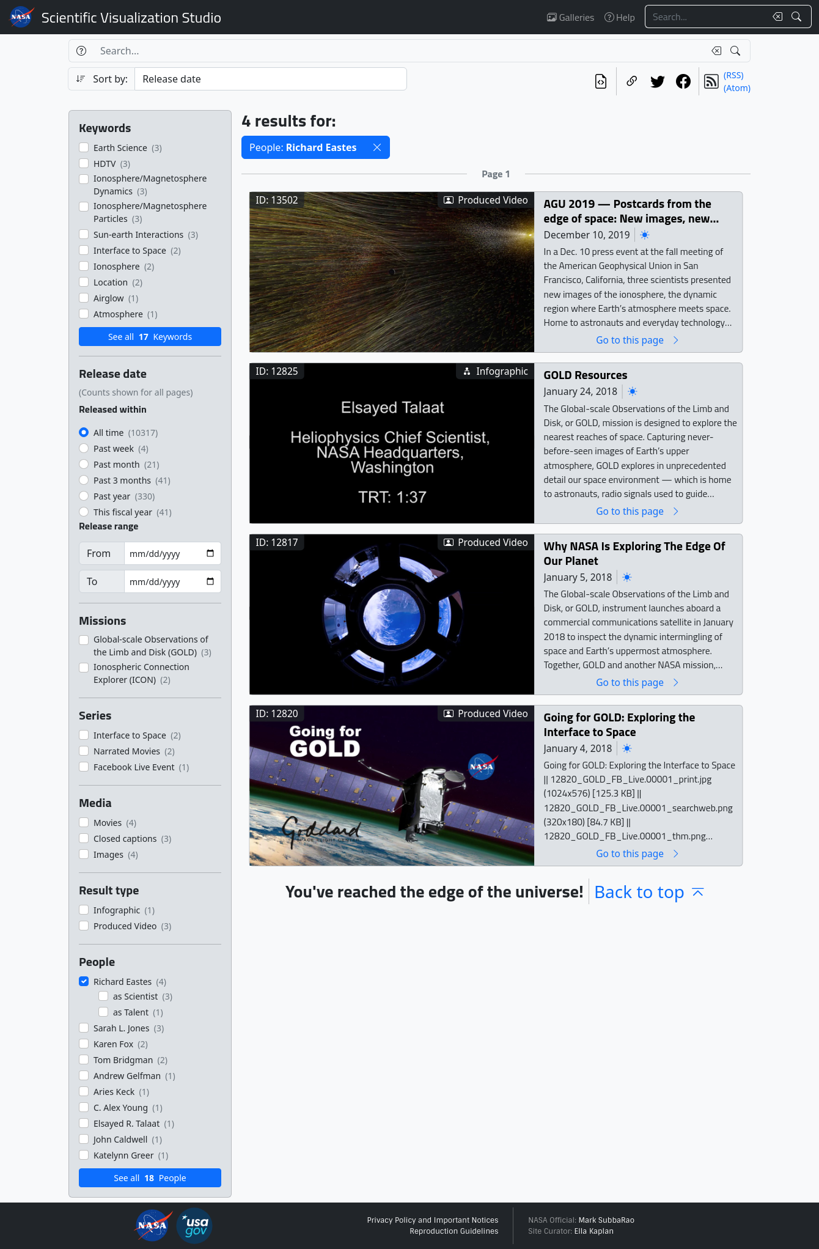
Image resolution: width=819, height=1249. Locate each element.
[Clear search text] (775, 16)
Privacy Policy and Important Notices (432, 1220)
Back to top (650, 891)
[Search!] (798, 16)
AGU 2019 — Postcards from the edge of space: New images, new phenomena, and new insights (627, 210)
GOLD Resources (586, 374)
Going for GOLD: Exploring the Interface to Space (620, 724)
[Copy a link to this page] (632, 81)
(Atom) (737, 88)
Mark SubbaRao (606, 1220)
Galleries (570, 17)
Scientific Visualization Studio (131, 17)
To (92, 581)
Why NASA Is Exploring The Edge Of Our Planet (634, 553)
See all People (150, 1178)
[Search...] (705, 16)
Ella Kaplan (594, 1231)
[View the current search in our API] (600, 81)
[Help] (81, 50)
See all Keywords (150, 336)
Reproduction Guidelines (453, 1231)
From (99, 553)
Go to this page (638, 339)
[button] (377, 147)
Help (619, 17)
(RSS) (733, 75)
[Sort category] (270, 78)
